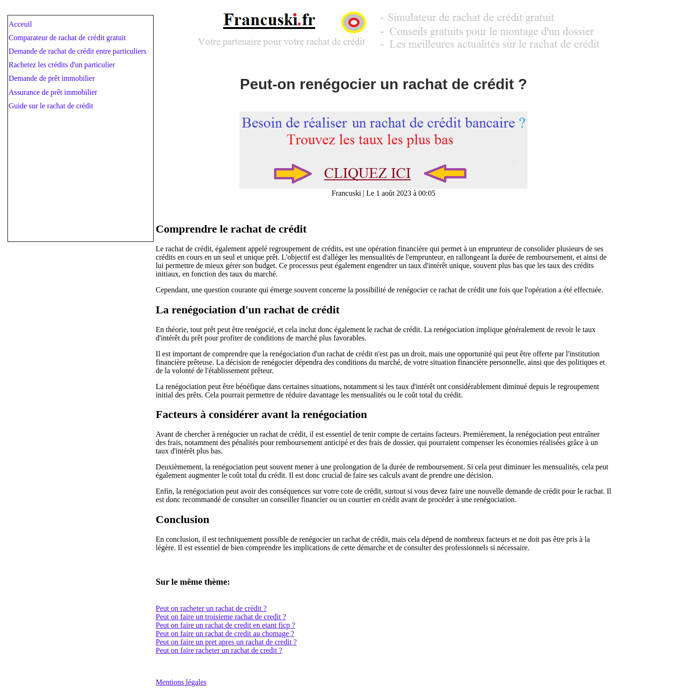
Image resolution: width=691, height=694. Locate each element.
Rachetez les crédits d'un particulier (62, 65)
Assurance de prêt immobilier (53, 92)
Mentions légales (181, 682)
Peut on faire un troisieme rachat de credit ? (221, 617)
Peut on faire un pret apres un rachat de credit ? (226, 642)
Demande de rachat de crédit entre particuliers (78, 51)
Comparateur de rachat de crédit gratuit (67, 38)
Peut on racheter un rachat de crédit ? (211, 608)
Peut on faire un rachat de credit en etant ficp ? (226, 625)
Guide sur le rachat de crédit (51, 106)
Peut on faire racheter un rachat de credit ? (219, 650)
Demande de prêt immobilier (52, 78)
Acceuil (20, 24)
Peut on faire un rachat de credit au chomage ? (225, 633)
